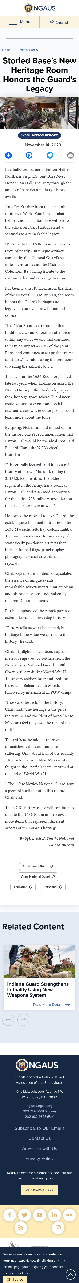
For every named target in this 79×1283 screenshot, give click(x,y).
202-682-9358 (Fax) (39, 1117)
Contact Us (39, 1138)
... (36, 50)
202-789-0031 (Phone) (39, 1111)
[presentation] (8, 1020)
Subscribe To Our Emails (39, 1128)
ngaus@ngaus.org (40, 1106)
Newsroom (27, 50)
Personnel (50, 887)
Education (20, 887)
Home (6, 50)
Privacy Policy (39, 1158)
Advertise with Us (39, 1148)
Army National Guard (35, 876)
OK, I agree (15, 1279)
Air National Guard (35, 866)
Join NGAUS (35, 1190)
